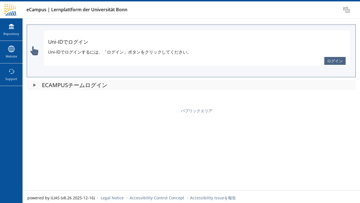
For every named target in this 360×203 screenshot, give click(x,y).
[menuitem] (347, 9)
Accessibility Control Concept (157, 197)
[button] (191, 85)
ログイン (335, 60)
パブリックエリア (196, 110)
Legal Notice (112, 197)
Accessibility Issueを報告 (213, 197)
